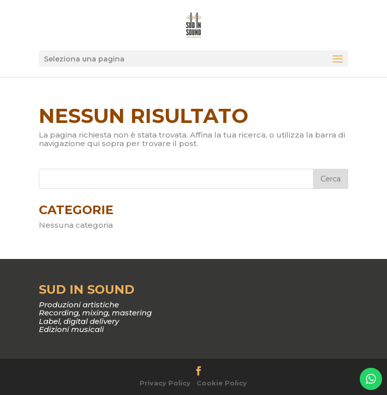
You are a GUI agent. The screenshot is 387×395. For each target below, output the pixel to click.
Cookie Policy (222, 383)
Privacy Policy (165, 383)
